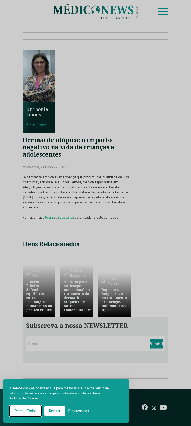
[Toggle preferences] (79, 411)
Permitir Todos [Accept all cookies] (25, 411)
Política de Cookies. (25, 398)
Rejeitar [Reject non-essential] (54, 411)
